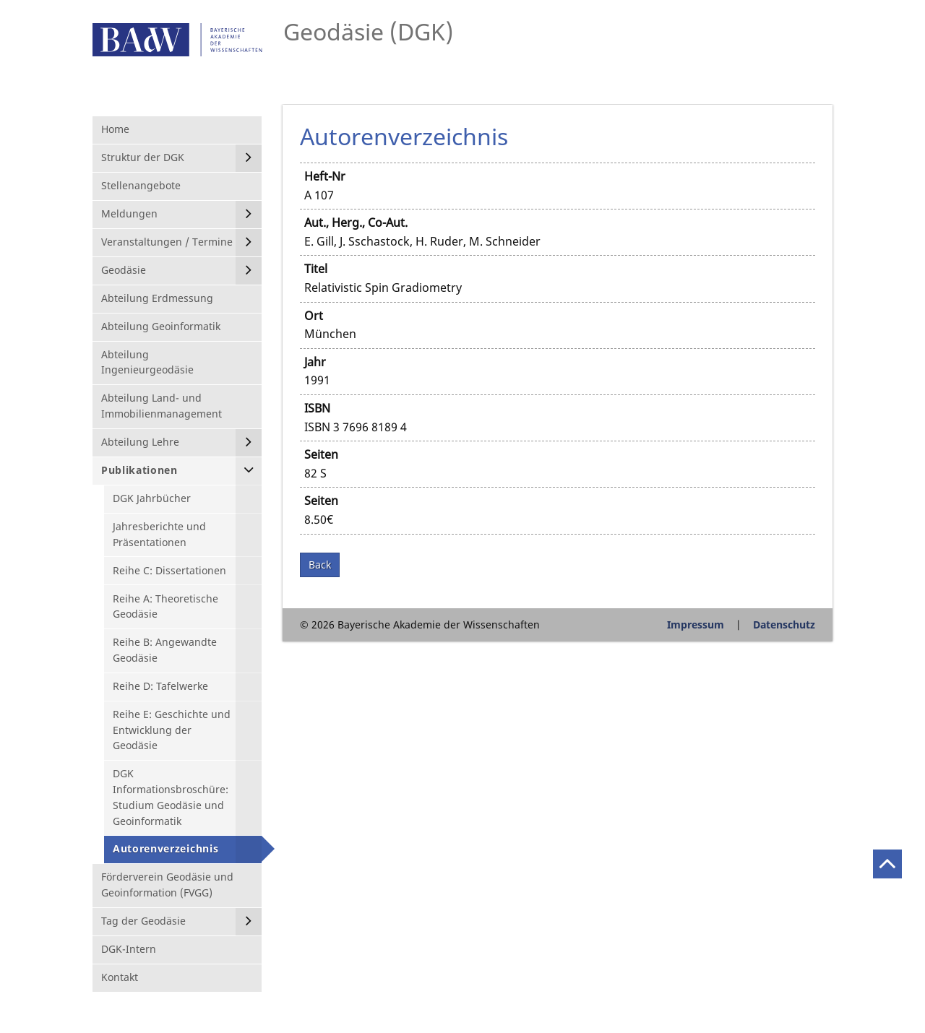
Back (320, 564)
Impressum (695, 624)
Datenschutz (784, 624)
